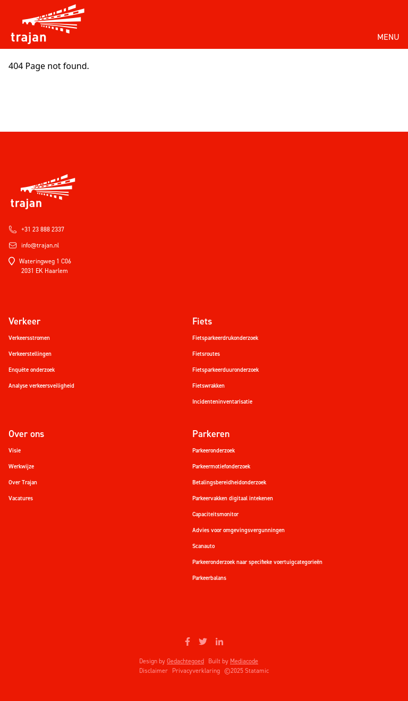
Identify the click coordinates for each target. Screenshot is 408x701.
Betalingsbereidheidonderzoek (229, 482)
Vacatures (20, 498)
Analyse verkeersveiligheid (41, 386)
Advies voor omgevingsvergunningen (238, 530)
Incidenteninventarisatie (222, 402)
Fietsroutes (206, 354)
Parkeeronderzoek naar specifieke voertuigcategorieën (257, 562)
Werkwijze (21, 467)
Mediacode (244, 661)
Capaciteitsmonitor (215, 514)
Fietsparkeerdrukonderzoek (225, 338)
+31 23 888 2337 (36, 229)
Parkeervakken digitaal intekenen (232, 498)
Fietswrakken (208, 386)
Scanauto (203, 546)
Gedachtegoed (185, 661)
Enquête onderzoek (31, 370)
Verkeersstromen (29, 338)
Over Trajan (22, 482)
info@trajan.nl (33, 245)
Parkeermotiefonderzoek (221, 467)
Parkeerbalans (209, 578)
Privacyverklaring (196, 670)
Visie (14, 451)
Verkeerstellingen (30, 354)
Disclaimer (153, 670)
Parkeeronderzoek (213, 451)
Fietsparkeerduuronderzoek (225, 370)
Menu (388, 36)
